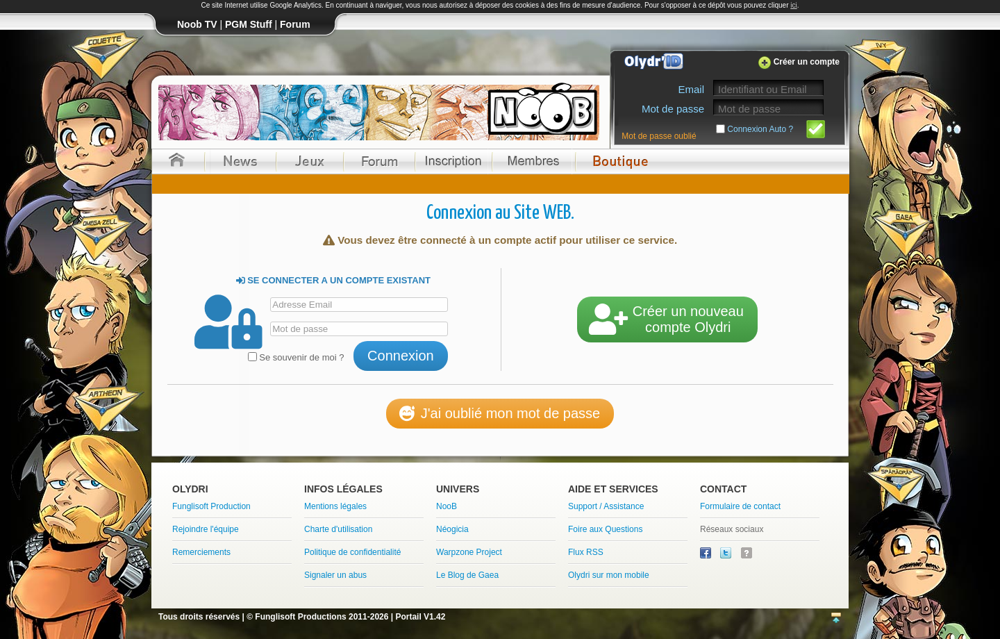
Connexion (400, 355)
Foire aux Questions (605, 529)
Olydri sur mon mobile (608, 575)
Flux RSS (585, 552)
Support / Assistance (606, 506)
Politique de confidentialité (352, 552)
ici (793, 5)
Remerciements (201, 552)
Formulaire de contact (740, 506)
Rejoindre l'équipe (205, 529)
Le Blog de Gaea (467, 575)
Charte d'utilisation (338, 529)
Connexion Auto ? (760, 129)
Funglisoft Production (211, 506)
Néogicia (452, 529)
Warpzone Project (469, 552)
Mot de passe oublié (659, 136)
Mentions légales (335, 506)
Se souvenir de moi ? (296, 357)
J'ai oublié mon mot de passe (500, 413)
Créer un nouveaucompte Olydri (667, 319)
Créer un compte (807, 62)
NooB (446, 506)
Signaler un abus (335, 575)
